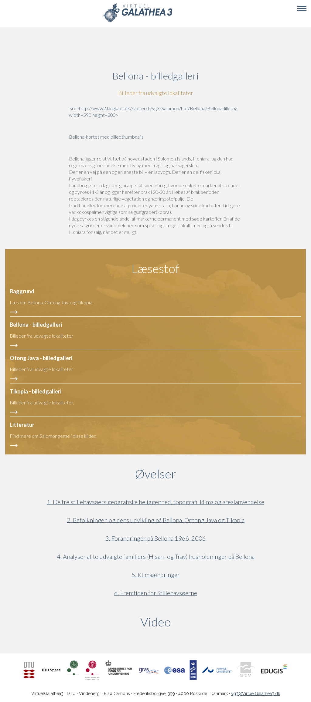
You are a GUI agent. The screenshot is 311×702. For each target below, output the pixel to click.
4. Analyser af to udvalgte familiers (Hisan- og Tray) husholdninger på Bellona (156, 556)
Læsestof (155, 268)
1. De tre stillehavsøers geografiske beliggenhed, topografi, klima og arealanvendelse (155, 502)
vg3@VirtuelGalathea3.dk (255, 693)
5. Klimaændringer (156, 574)
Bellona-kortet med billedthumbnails (106, 137)
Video (184, 622)
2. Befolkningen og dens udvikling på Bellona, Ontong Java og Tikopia (155, 520)
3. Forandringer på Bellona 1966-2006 (155, 538)
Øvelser (155, 474)
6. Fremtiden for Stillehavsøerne (155, 593)
